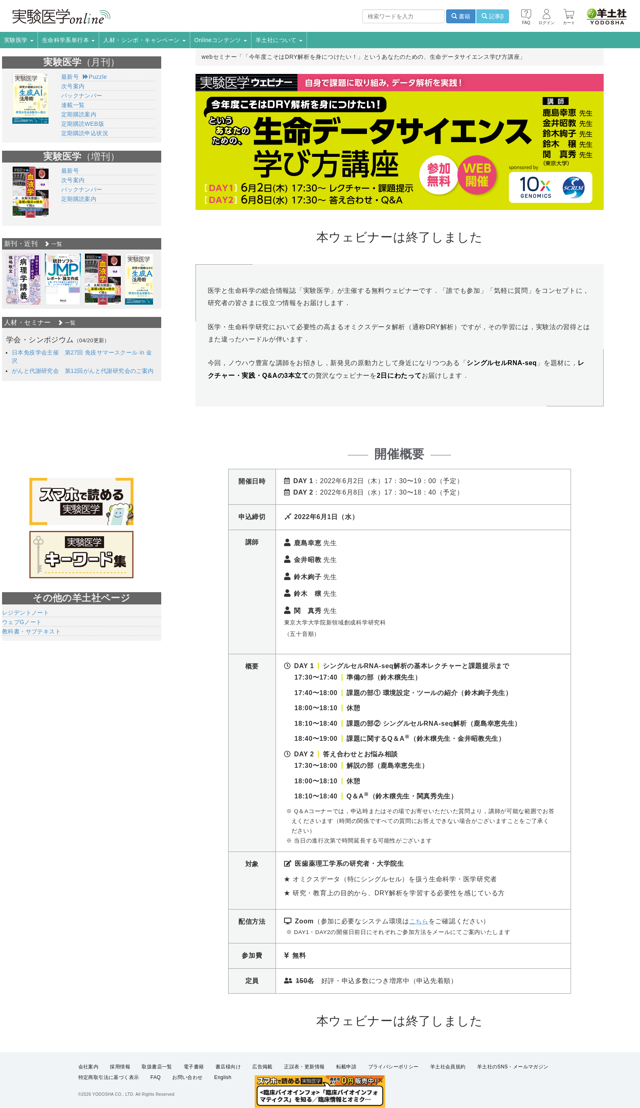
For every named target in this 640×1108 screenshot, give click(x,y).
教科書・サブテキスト (31, 631)
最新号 (70, 77)
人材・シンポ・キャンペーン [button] (144, 40)
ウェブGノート (22, 622)
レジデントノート (25, 612)
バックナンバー (81, 95)
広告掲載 (262, 1067)
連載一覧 (73, 105)
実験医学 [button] (18, 40)
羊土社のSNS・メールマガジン (513, 1067)
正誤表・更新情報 (304, 1067)
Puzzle (95, 77)
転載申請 (346, 1067)
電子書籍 (194, 1067)
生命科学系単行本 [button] (68, 40)
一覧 (53, 244)
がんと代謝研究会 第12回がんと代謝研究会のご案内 (83, 371)
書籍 (460, 16)
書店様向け (228, 1067)
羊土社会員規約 (448, 1067)
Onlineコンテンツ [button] (220, 40)
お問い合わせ (187, 1078)
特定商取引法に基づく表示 (108, 1078)
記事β (493, 16)
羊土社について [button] (279, 40)
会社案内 (88, 1067)
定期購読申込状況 (84, 133)
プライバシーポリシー (393, 1067)
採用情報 (120, 1067)
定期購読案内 (78, 114)
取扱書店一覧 (157, 1067)
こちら (419, 921)
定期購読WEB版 (82, 123)
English (222, 1078)
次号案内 (73, 86)
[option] (23, 279)
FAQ (156, 1078)
